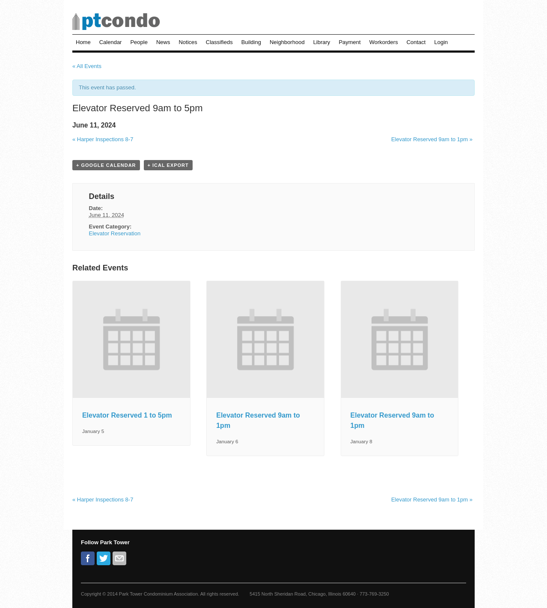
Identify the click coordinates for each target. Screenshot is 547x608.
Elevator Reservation (115, 233)
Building (251, 42)
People (138, 42)
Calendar (110, 42)
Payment (349, 42)
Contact (416, 42)
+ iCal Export (168, 165)
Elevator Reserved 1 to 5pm (127, 415)
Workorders (383, 42)
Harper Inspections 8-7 (102, 139)
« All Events (86, 66)
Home (83, 42)
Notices (187, 42)
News (163, 42)
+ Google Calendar (106, 165)
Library (321, 42)
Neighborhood (287, 42)
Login (441, 42)
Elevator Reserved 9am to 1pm (432, 139)
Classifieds (219, 42)
